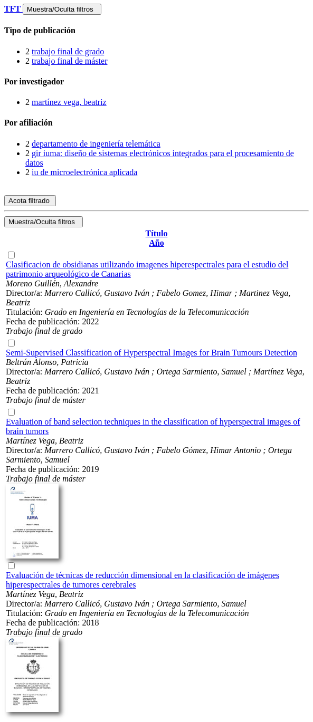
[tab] (156, 30)
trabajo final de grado (68, 51)
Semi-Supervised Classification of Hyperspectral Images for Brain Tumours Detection (151, 352)
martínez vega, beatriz (69, 102)
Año (156, 242)
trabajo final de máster (70, 60)
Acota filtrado (30, 201)
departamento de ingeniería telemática (96, 143)
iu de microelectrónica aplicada (84, 172)
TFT (13, 8)
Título (157, 233)
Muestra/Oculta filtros (62, 9)
